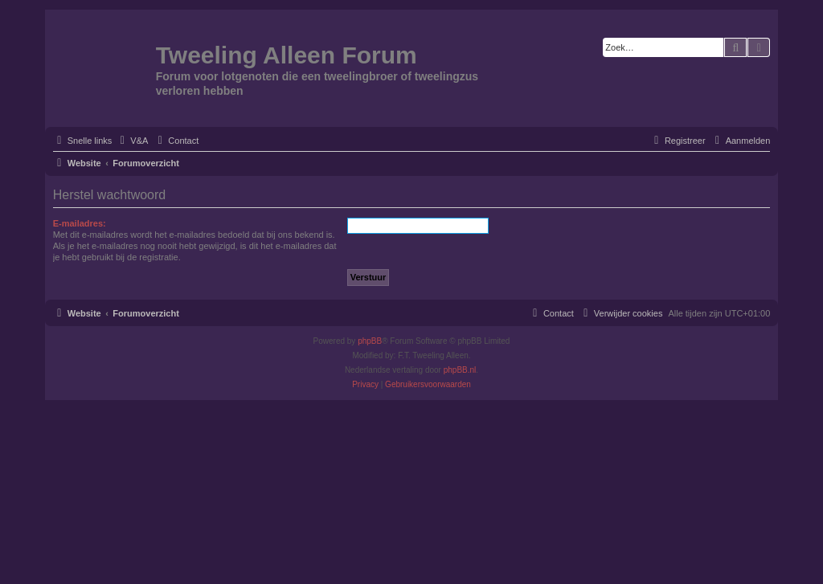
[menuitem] (132, 140)
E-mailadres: (79, 223)
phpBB (370, 341)
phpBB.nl (460, 370)
